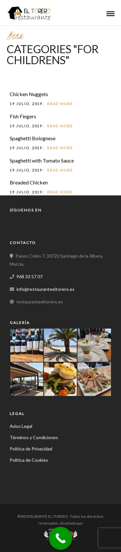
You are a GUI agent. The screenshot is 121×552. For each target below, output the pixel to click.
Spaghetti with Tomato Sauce (42, 160)
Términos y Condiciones (34, 437)
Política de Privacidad (31, 448)
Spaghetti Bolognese (32, 138)
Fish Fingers (23, 116)
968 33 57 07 (29, 276)
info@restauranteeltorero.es (45, 289)
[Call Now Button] (60, 538)
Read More (60, 104)
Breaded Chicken (29, 182)
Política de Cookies (29, 460)
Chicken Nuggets (29, 94)
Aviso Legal (21, 426)
